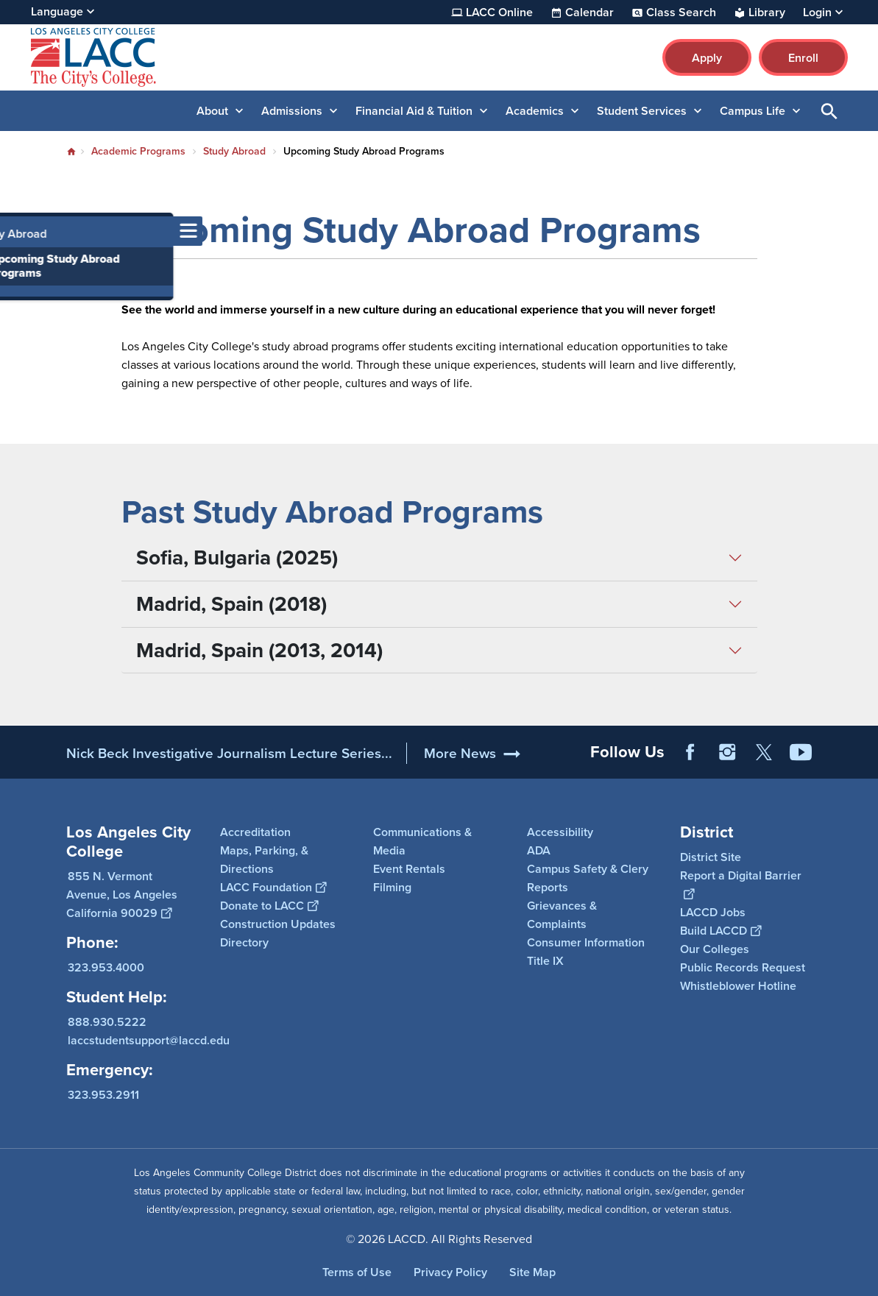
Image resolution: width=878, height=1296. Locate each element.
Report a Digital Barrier (740, 884)
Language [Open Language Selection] (57, 11)
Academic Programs (138, 151)
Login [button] (817, 12)
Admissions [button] (291, 110)
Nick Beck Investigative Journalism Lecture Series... (229, 753)
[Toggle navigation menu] (14, 231)
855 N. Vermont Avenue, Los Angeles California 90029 (121, 894)
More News (460, 753)
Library (766, 12)
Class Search (681, 12)
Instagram (727, 752)
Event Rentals (409, 868)
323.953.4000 (106, 967)
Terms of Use (357, 1272)
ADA (538, 850)
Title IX (545, 960)
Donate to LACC (269, 905)
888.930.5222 (107, 1021)
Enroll (803, 57)
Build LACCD (720, 930)
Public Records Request (742, 967)
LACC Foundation (273, 887)
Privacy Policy (450, 1272)
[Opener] (863, 747)
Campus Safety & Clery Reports (587, 878)
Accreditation (255, 832)
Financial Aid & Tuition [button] (413, 110)
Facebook (690, 752)
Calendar (589, 12)
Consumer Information (586, 942)
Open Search (829, 111)
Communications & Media (422, 841)
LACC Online (499, 12)
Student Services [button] (642, 110)
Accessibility (560, 832)
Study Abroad (234, 151)
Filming (392, 887)
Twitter (764, 752)
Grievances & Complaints (562, 914)
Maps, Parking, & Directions (264, 859)
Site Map (532, 1272)
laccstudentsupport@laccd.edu (149, 1040)
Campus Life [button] (752, 110)
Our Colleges (714, 949)
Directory (244, 942)
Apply (707, 57)
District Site (710, 857)
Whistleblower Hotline (738, 985)
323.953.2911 (103, 1094)
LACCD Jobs (713, 912)
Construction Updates (278, 924)
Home (71, 151)
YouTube (801, 752)
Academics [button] (535, 110)
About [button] (212, 110)
